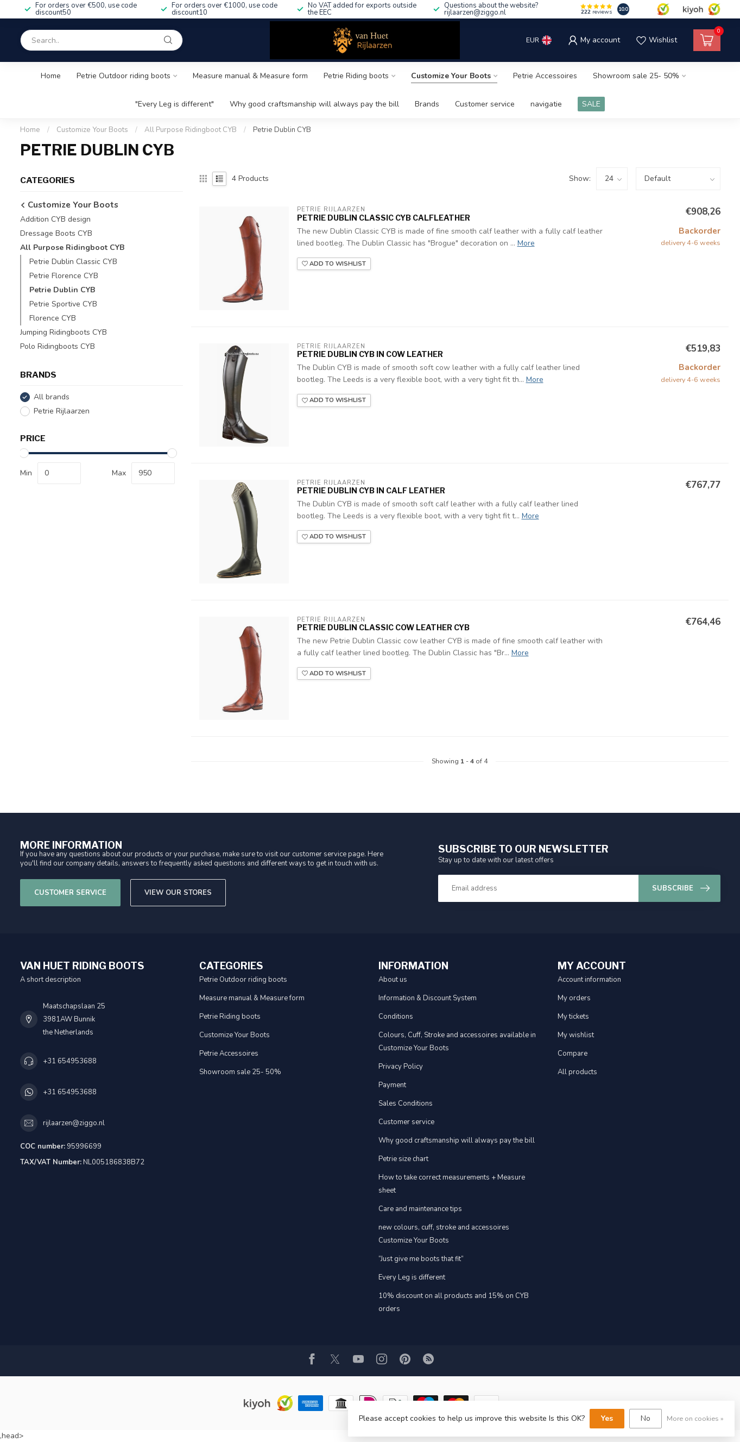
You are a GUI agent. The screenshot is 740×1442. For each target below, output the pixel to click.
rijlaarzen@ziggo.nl (74, 1123)
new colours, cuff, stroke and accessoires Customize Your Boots (443, 1233)
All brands (51, 397)
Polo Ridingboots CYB (57, 346)
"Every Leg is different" (174, 104)
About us (392, 980)
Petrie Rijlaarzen (62, 411)
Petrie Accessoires (545, 76)
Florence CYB (52, 318)
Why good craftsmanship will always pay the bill (314, 104)
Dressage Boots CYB (56, 233)
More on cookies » (695, 1418)
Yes (607, 1418)
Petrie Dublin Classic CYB (73, 261)
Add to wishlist (334, 264)
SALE (591, 104)
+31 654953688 (70, 1061)
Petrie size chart (403, 1159)
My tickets (573, 1016)
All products (577, 1072)
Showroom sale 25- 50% (636, 76)
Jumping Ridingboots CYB (63, 332)
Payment (392, 1085)
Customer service (485, 104)
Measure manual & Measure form (250, 76)
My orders (574, 998)
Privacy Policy (400, 1066)
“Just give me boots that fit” (421, 1259)
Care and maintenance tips (420, 1209)
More (526, 243)
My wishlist (576, 1035)
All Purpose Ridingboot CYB (190, 130)
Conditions (395, 1016)
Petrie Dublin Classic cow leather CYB (383, 627)
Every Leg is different (411, 1277)
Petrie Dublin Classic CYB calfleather (383, 217)
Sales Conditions (405, 1103)
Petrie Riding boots (356, 76)
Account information (589, 980)
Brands (427, 104)
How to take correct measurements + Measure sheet (451, 1184)
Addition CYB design (55, 219)
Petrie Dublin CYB (282, 130)
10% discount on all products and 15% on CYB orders (453, 1302)
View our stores (178, 893)
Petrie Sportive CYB (63, 304)
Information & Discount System (427, 998)
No (645, 1418)
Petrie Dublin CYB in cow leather (370, 354)
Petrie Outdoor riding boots (123, 76)
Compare (572, 1053)
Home (51, 76)
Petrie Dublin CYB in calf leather (371, 490)
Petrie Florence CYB (63, 276)
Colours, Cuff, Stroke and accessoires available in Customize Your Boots (457, 1041)
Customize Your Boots (451, 76)
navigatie (546, 104)
